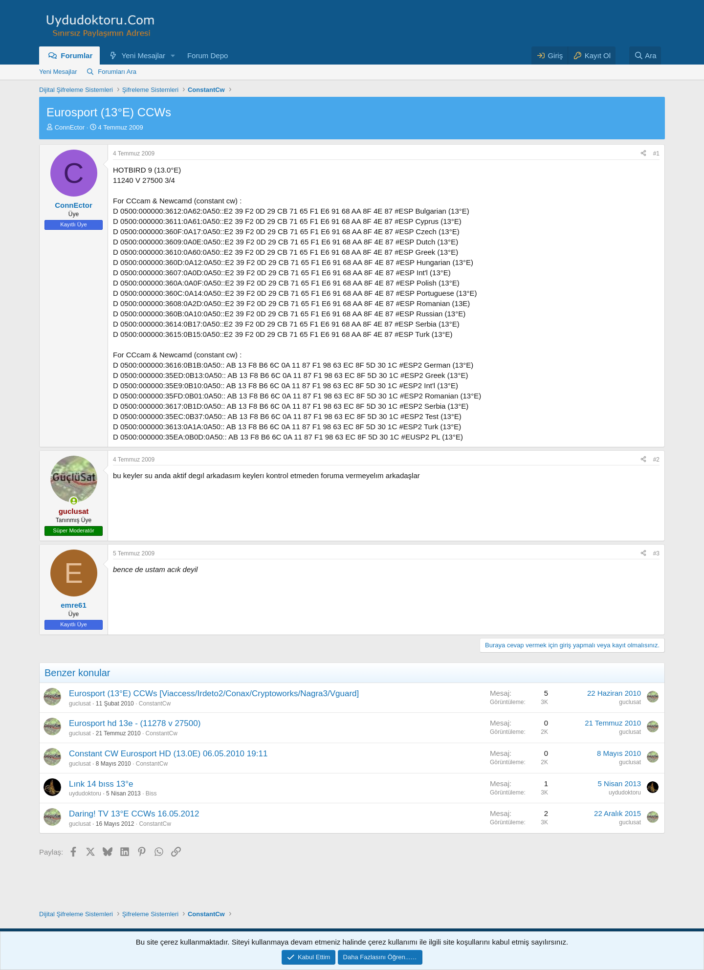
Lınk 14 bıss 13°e (101, 784)
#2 (656, 459)
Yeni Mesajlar (144, 55)
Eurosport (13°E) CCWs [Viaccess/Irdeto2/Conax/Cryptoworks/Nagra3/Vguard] (214, 693)
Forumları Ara (117, 71)
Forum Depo (207, 55)
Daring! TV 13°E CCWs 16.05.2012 (134, 813)
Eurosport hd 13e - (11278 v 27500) (134, 723)
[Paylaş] (643, 153)
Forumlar (76, 55)
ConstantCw (155, 703)
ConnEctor (70, 127)
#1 (656, 153)
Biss (151, 793)
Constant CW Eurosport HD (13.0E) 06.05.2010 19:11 (168, 753)
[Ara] (645, 55)
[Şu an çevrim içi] (73, 501)
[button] (173, 55)
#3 (656, 553)
